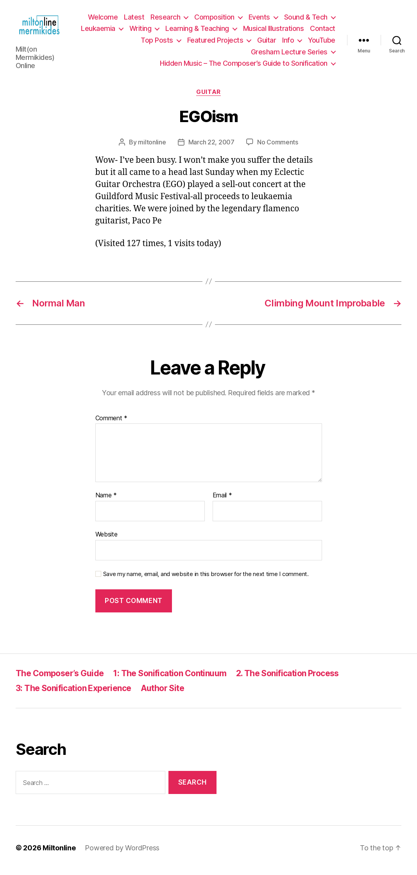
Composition (214, 20)
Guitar (266, 43)
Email (222, 500)
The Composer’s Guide (60, 678)
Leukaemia (130, 31)
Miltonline (59, 853)
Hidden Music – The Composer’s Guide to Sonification (244, 66)
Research (165, 20)
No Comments (277, 147)
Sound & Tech (306, 20)
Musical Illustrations (304, 31)
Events (259, 20)
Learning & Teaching (229, 31)
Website (106, 539)
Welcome (103, 20)
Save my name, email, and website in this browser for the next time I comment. (206, 579)
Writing (172, 31)
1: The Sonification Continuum (169, 678)
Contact (122, 43)
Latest (134, 20)
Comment (111, 423)
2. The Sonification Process (287, 678)
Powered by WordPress (122, 853)
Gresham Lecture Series (289, 54)
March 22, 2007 (211, 147)
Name (106, 500)
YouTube (321, 43)
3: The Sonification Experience (73, 694)
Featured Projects (215, 43)
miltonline (152, 147)
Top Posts (157, 43)
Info (288, 43)
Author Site (162, 694)
